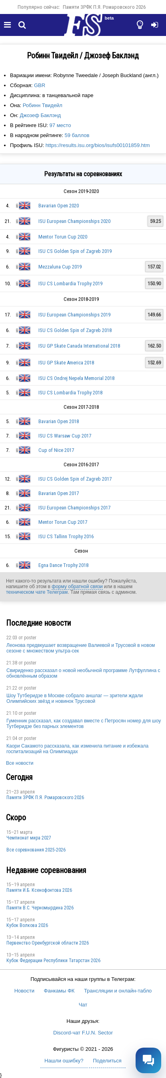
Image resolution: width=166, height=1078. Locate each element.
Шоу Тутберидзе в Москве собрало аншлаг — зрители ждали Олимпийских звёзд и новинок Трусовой (74, 698)
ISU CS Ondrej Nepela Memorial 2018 (76, 378)
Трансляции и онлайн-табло (118, 991)
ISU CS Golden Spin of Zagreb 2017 (75, 479)
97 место (60, 125)
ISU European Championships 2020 (74, 221)
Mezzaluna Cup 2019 (60, 267)
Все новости (19, 763)
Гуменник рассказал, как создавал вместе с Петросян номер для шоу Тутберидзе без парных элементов (83, 723)
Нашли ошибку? (63, 1061)
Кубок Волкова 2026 (27, 925)
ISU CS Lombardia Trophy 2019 (70, 283)
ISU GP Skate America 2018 (66, 363)
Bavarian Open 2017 (58, 493)
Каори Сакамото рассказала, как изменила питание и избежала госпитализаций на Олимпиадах (77, 748)
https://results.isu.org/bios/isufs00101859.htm (98, 145)
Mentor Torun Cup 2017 (62, 522)
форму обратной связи (77, 586)
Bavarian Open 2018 (58, 421)
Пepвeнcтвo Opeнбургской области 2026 (47, 943)
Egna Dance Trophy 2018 (63, 565)
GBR (39, 85)
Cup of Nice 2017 (56, 450)
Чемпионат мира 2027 (28, 838)
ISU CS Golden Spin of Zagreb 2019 (75, 251)
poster (30, 637)
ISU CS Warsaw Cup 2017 (64, 436)
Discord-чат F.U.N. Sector (83, 1033)
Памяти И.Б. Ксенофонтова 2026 (39, 890)
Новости (24, 991)
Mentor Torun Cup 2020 (62, 237)
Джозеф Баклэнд (40, 115)
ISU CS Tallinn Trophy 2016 (66, 536)
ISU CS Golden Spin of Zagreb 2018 (75, 330)
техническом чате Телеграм (37, 592)
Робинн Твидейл (42, 105)
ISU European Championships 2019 (74, 315)
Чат (83, 1005)
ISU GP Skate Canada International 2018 (79, 346)
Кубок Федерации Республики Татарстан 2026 (53, 960)
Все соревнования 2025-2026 (36, 850)
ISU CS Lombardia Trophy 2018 (70, 393)
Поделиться (107, 1061)
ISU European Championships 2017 (74, 508)
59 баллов (76, 135)
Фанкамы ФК (59, 991)
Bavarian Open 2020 (58, 206)
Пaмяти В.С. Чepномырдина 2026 (40, 908)
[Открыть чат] (148, 1060)
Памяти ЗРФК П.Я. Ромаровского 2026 (104, 7)
